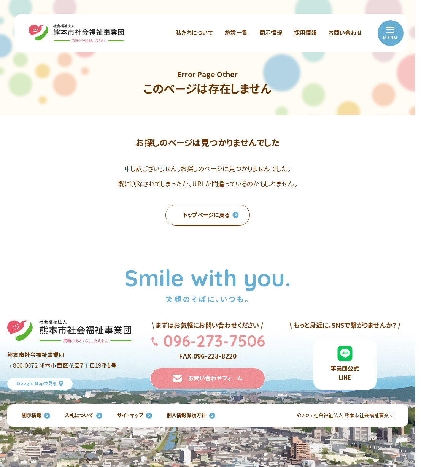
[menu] (391, 33)
